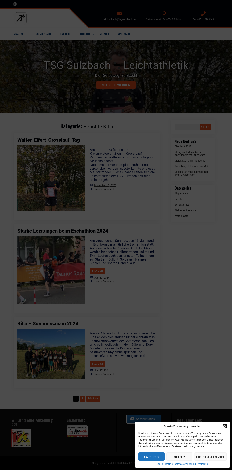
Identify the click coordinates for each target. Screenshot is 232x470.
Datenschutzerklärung (185, 464)
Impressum (203, 464)
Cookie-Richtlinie (165, 464)
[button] (225, 426)
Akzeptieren (151, 457)
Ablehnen (179, 457)
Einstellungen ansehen (210, 457)
